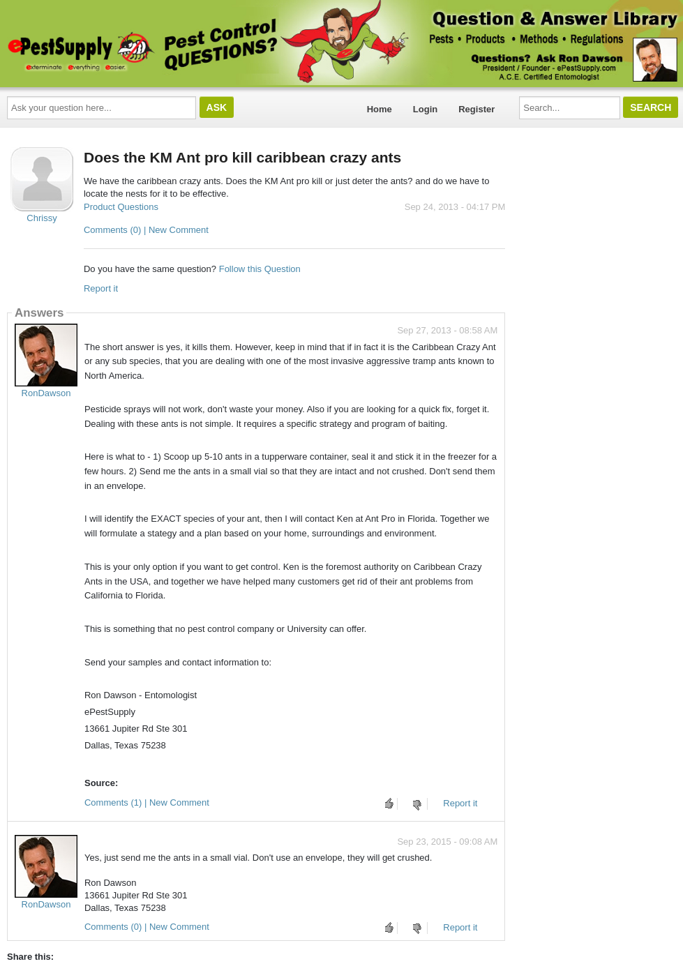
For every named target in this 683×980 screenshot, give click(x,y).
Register (476, 109)
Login (425, 109)
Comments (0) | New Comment (146, 230)
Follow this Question (260, 269)
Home (379, 109)
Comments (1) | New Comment (146, 802)
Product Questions (121, 207)
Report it (101, 288)
